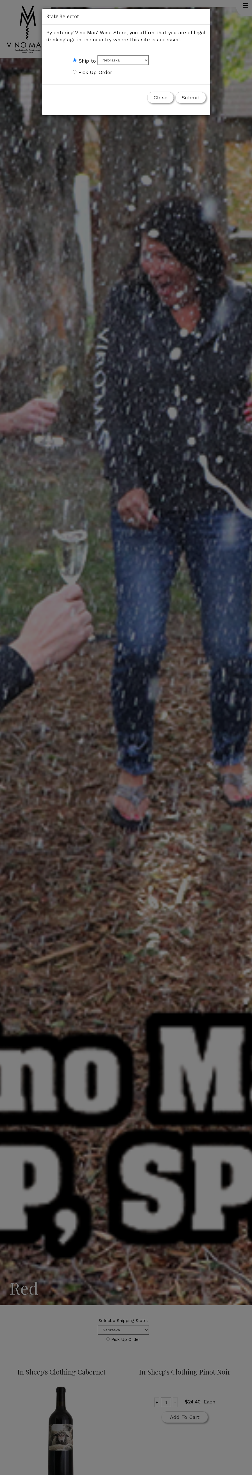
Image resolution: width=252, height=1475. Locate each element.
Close (160, 97)
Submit (190, 97)
